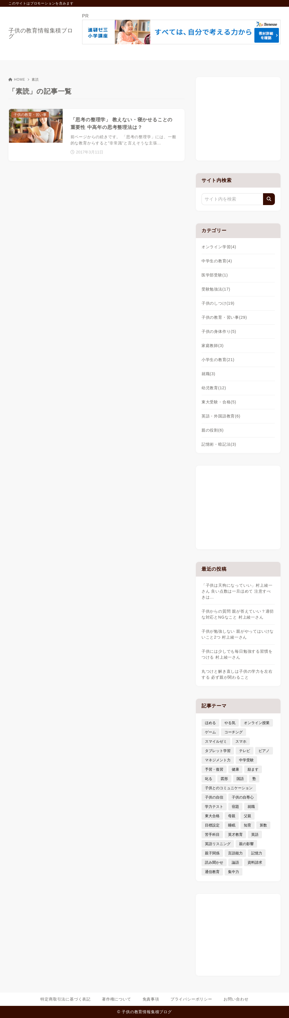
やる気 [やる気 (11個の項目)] (229, 723)
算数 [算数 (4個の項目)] (263, 825)
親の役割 (213, 430)
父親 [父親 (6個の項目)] (247, 816)
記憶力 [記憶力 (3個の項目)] (256, 853)
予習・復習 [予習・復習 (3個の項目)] (214, 769)
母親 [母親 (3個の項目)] (231, 816)
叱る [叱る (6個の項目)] (208, 779)
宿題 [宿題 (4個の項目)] (235, 806)
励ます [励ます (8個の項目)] (253, 769)
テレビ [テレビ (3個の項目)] (244, 751)
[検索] (269, 199)
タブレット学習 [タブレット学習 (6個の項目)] (218, 751)
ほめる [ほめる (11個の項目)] (210, 723)
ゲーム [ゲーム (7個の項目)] (210, 732)
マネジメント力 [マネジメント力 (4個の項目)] (218, 760)
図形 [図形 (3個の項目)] (224, 779)
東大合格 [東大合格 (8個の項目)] (212, 816)
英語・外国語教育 (221, 416)
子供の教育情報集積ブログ (40, 33)
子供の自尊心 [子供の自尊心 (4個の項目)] (243, 797)
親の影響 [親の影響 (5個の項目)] (246, 844)
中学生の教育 (217, 261)
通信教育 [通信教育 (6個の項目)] (212, 872)
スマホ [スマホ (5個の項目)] (240, 741)
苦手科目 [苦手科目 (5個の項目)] (212, 834)
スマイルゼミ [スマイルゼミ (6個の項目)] (216, 741)
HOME (16, 80)
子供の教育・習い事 (224, 317)
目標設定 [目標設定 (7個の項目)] (212, 825)
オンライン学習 (219, 247)
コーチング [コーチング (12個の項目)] (233, 732)
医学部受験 (215, 275)
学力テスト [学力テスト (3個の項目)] (214, 806)
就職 (208, 373)
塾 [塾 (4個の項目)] (254, 779)
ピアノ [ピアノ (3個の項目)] (264, 751)
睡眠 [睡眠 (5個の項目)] (231, 825)
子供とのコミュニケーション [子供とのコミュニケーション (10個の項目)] (229, 788)
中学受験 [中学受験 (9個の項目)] (246, 760)
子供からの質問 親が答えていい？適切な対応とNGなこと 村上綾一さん (238, 614)
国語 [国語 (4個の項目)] (240, 779)
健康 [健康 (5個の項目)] (235, 769)
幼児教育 (214, 388)
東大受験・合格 (219, 402)
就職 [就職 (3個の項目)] (251, 806)
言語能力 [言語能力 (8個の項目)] (235, 853)
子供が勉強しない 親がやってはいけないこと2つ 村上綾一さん (238, 634)
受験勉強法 (216, 289)
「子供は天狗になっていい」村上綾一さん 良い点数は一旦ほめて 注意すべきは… (237, 591)
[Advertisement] (238, 118)
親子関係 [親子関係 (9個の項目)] (212, 853)
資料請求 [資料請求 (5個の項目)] (255, 862)
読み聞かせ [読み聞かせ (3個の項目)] (214, 862)
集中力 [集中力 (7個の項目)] (233, 872)
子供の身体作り (219, 331)
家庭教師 (213, 345)
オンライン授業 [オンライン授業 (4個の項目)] (257, 723)
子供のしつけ (218, 303)
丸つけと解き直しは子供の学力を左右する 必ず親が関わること (237, 674)
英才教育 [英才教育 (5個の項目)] (235, 834)
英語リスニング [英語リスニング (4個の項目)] (218, 844)
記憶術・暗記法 (219, 444)
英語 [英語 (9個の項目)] (255, 834)
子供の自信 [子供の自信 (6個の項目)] (214, 797)
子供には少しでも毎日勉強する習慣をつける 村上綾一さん (237, 654)
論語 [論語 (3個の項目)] (235, 862)
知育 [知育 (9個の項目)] (247, 825)
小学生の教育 (218, 359)
